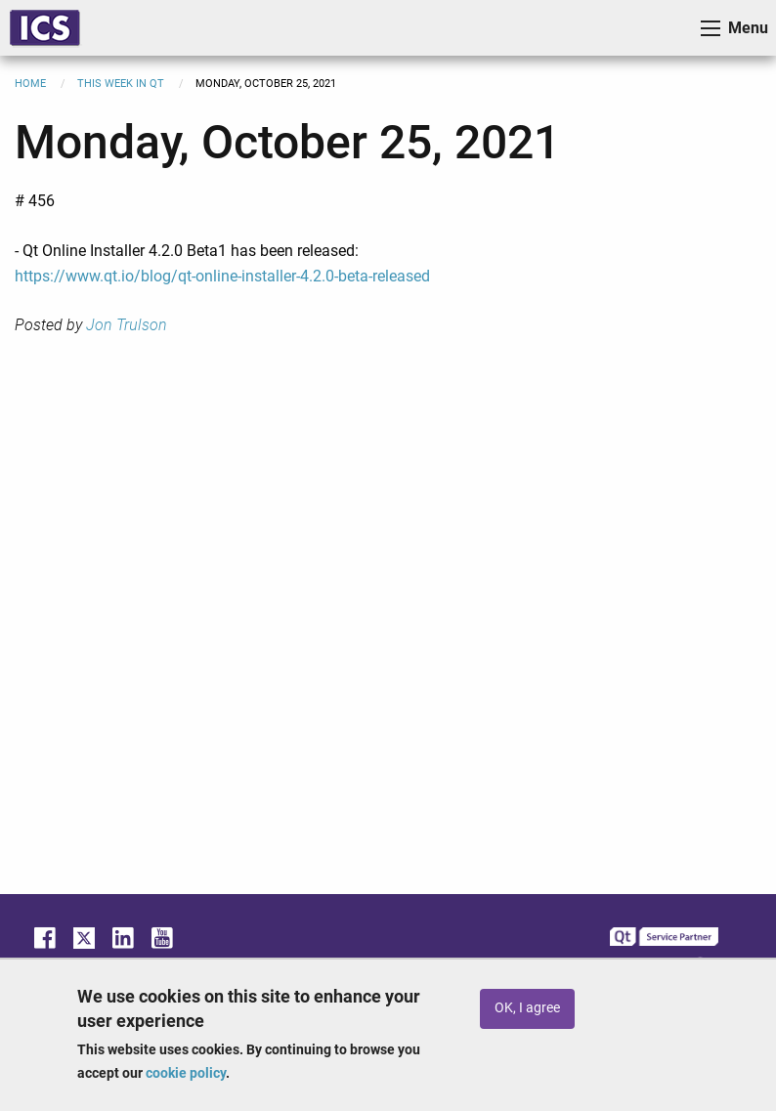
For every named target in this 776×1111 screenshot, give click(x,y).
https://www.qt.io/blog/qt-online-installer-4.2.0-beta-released (222, 276)
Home (30, 83)
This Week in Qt (120, 83)
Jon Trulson (126, 325)
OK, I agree (527, 1008)
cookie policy (186, 1073)
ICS (45, 28)
